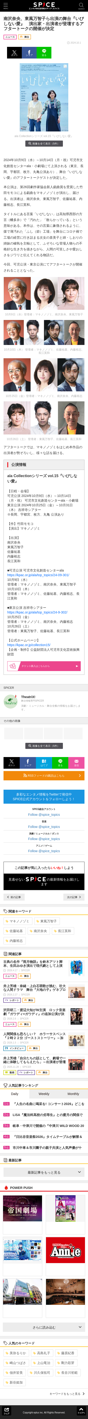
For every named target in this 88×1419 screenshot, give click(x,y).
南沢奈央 (38, 931)
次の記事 (74, 897)
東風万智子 (46, 921)
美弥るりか (16, 1353)
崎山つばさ (16, 1363)
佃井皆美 (14, 1372)
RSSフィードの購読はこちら (52, 775)
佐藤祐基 (14, 931)
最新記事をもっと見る (54, 1172)
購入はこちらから (50, 666)
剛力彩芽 (65, 1363)
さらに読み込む (57, 1327)
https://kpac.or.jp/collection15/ (28, 645)
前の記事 (14, 897)
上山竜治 (41, 1363)
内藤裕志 (14, 941)
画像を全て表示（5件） (44, 143)
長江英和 (62, 931)
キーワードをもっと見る (67, 1393)
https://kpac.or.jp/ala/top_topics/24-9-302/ (37, 612)
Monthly (73, 1094)
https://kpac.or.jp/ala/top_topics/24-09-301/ (38, 575)
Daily (14, 1094)
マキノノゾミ (17, 921)
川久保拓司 (40, 1372)
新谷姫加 (14, 1382)
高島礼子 (41, 1353)
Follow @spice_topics (44, 814)
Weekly (44, 1094)
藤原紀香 (65, 1353)
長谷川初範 (67, 1372)
